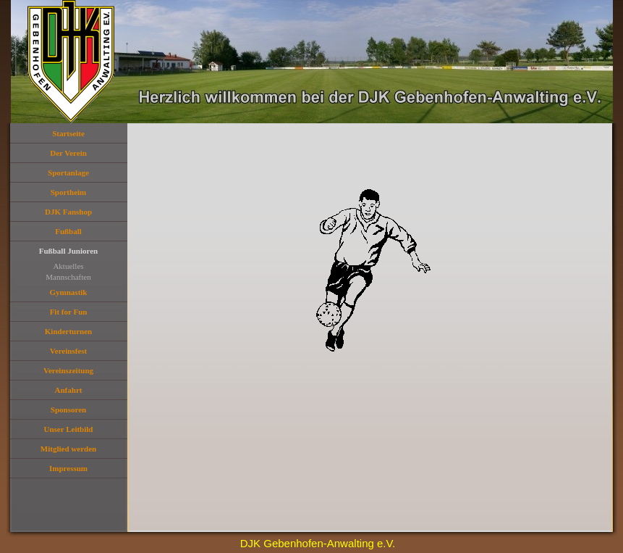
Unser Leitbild (68, 429)
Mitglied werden (68, 448)
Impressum (68, 468)
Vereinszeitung (68, 370)
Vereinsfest (68, 350)
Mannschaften (68, 277)
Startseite (68, 133)
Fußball (68, 231)
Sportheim (69, 192)
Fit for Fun (69, 311)
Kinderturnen (68, 331)
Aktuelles (68, 266)
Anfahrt (68, 390)
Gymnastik (69, 292)
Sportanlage (68, 172)
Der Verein (68, 153)
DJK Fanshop (68, 211)
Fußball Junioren (68, 250)
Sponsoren (68, 409)
